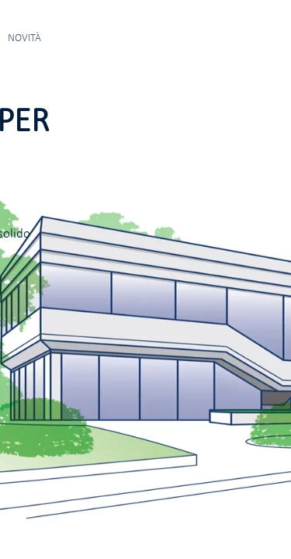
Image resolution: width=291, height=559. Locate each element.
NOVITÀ (24, 38)
